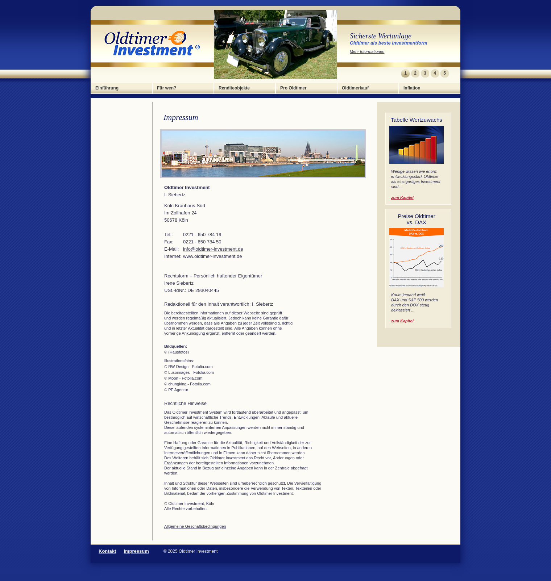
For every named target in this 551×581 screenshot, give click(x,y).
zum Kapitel (402, 197)
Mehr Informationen (367, 51)
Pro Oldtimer (293, 88)
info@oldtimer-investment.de (213, 249)
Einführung (107, 88)
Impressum (136, 551)
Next (453, 73)
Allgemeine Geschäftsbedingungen (195, 526)
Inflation (411, 88)
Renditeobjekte (234, 88)
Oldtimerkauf (355, 88)
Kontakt (107, 551)
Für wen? (166, 88)
